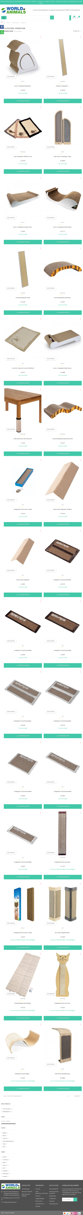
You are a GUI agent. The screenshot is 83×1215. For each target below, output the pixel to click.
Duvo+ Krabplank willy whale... (62, 227)
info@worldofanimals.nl (9, 1202)
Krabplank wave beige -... (23, 1074)
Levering (37, 1189)
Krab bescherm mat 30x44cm (23, 439)
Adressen (52, 1201)
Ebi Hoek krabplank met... (62, 933)
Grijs (5, 1144)
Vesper (6, 1176)
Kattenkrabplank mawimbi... (62, 298)
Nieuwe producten (27, 1191)
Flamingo (6, 1173)
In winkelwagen (23, 100)
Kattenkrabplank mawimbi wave (63, 439)
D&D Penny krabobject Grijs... (63, 156)
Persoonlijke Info (53, 1189)
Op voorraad (8, 1109)
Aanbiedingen (26, 1189)
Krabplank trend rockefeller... (63, 580)
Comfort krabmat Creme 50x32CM (23, 368)
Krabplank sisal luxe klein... (63, 862)
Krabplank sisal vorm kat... (63, 1003)
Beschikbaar (8, 1111)
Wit (5, 1147)
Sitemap (37, 1206)
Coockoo (6, 1160)
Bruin (5, 1135)
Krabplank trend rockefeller (23, 650)
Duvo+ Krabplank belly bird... (22, 86)
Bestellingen (52, 1196)
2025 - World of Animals (7, 1213)
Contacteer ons (39, 1204)
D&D (5, 1162)
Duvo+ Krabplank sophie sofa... (22, 227)
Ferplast (6, 1171)
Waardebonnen (53, 1204)
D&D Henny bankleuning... (62, 1074)
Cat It (5, 1157)
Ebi (5, 1168)
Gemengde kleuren (9, 1141)
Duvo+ (5, 1165)
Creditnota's (52, 1198)
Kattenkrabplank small (23, 298)
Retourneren (38, 1201)
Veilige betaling (39, 1198)
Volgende (77, 1096)
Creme (5, 1138)
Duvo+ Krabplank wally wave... (62, 368)
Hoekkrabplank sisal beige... (22, 1003)
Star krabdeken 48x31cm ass (23, 156)
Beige (5, 1133)
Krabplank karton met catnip (23, 509)
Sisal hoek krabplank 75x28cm (62, 509)
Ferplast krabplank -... (62, 86)
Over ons (37, 1196)
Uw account (54, 1185)
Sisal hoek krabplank (22, 580)
